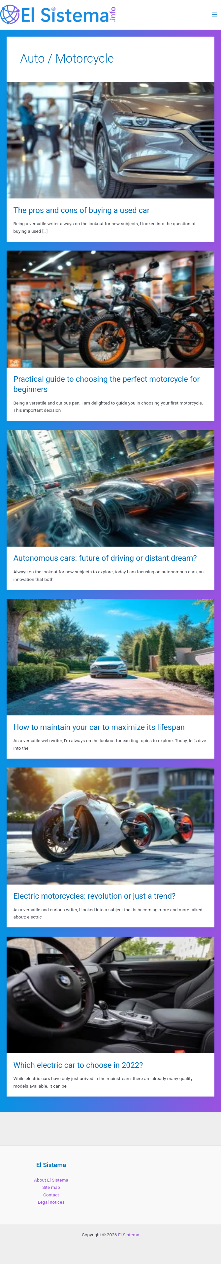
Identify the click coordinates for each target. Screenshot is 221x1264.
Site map (51, 1187)
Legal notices (51, 1202)
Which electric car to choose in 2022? (78, 1065)
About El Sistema (51, 1180)
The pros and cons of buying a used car (82, 210)
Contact (51, 1194)
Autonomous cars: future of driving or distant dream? (105, 558)
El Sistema (128, 1234)
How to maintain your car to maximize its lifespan (99, 727)
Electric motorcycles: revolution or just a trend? (95, 896)
